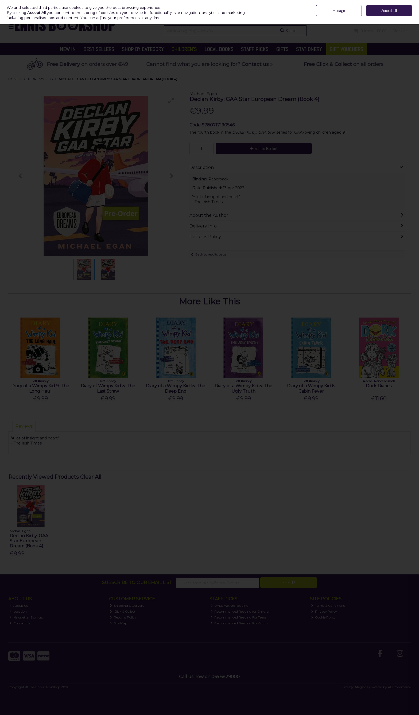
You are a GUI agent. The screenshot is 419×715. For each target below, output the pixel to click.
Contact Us (360, 4)
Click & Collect (122, 611)
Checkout (400, 31)
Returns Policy (123, 617)
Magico (360, 687)
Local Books (218, 49)
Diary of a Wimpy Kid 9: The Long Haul (40, 388)
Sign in (395, 16)
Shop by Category (143, 49)
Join (407, 16)
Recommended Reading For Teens (239, 617)
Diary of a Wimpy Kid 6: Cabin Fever (311, 388)
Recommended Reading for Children (241, 611)
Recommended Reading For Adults (239, 623)
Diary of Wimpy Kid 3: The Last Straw (108, 388)
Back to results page (210, 254)
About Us (18, 606)
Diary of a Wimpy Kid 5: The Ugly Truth (243, 388)
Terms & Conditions (328, 606)
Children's (184, 49)
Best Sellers (98, 49)
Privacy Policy (324, 611)
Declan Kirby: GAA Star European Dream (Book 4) (29, 540)
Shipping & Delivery (127, 606)
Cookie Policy (323, 617)
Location (18, 611)
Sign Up (288, 582)
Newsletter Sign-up (26, 617)
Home (344, 4)
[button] (171, 100)
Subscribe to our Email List (137, 582)
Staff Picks (254, 49)
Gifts (282, 49)
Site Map (118, 623)
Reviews (24, 426)
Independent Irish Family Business (311, 4)
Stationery (309, 49)
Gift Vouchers (346, 49)
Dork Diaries (378, 385)
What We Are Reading (230, 606)
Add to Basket (264, 148)
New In (68, 49)
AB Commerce (399, 687)
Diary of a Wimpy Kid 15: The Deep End (175, 388)
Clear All (90, 477)
